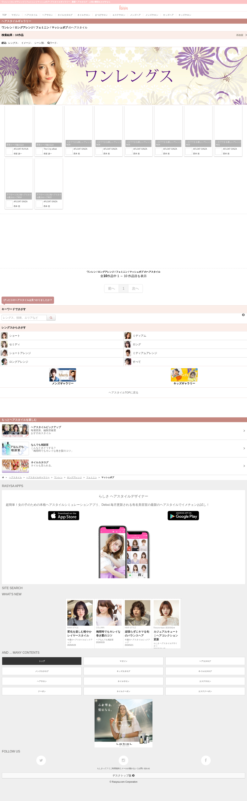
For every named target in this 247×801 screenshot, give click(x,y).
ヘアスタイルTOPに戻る (124, 392)
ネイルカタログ (205, 671)
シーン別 (39, 43)
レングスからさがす (14, 327)
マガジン (123, 661)
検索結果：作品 (124, 35)
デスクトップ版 (123, 775)
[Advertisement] (123, 241)
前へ (111, 288)
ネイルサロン (123, 681)
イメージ (26, 43)
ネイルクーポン (123, 691)
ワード (52, 43)
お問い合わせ (144, 768)
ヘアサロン (42, 681)
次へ (135, 288)
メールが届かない (129, 768)
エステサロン (205, 681)
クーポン (42, 691)
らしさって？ (103, 768)
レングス (13, 43)
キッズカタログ (123, 671)
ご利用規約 (115, 768)
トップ (42, 661)
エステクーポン (205, 691)
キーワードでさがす (14, 309)
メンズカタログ (42, 671)
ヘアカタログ (205, 661)
